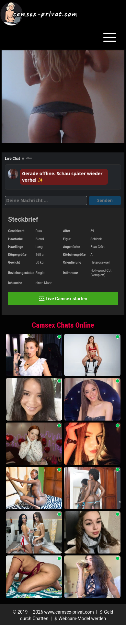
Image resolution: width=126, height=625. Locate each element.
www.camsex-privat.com (69, 612)
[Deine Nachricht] (46, 200)
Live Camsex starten (63, 298)
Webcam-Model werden (79, 618)
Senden (105, 200)
